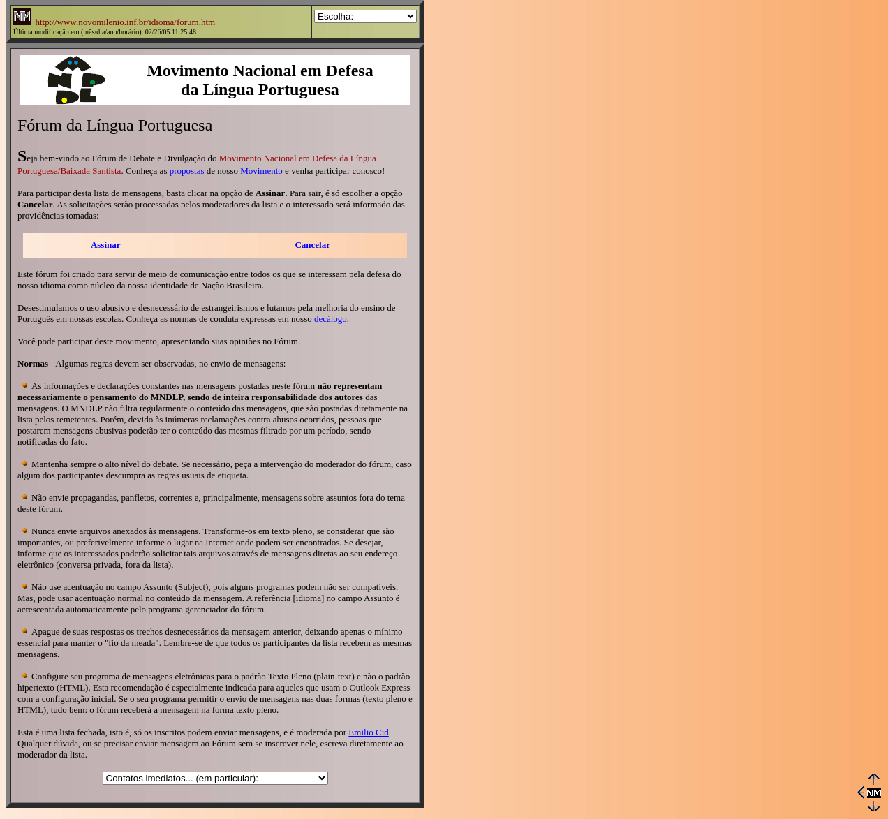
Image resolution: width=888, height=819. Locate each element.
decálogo (330, 318)
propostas (187, 170)
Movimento (261, 170)
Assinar (106, 244)
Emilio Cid (368, 732)
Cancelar (312, 244)
